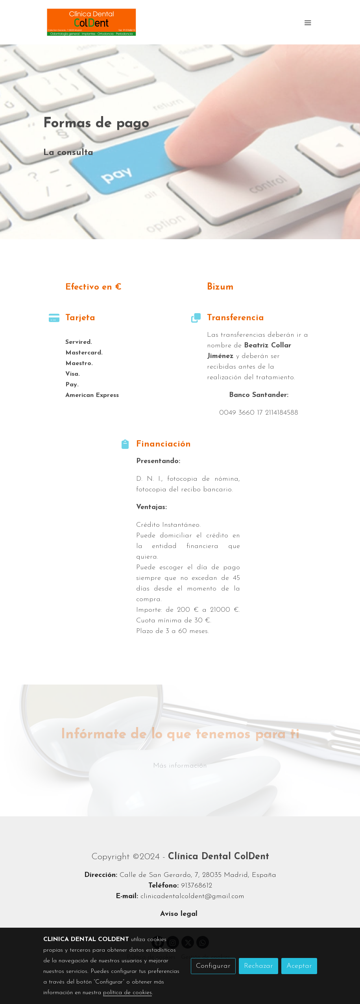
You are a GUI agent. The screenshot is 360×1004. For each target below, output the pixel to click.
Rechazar (258, 966)
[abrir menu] (308, 22)
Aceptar (299, 966)
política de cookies (127, 992)
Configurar (213, 966)
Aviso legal (180, 914)
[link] (91, 22)
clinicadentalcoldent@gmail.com (192, 896)
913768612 (196, 886)
